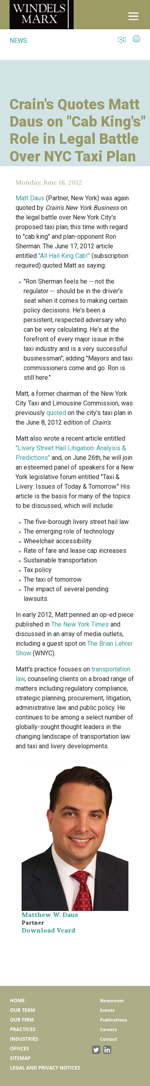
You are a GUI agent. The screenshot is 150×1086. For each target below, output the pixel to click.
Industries (24, 1039)
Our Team (22, 1010)
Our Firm (22, 1019)
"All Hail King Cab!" (64, 256)
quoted (56, 413)
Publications (113, 1020)
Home (17, 1000)
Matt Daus (30, 198)
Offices (19, 1048)
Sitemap (20, 1058)
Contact (108, 1039)
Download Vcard (48, 930)
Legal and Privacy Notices (45, 1067)
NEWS (18, 40)
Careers (108, 1029)
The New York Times (80, 624)
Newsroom (112, 1000)
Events (107, 1010)
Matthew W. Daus (50, 915)
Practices (22, 1029)
